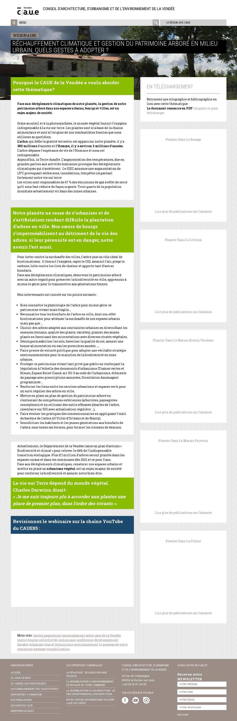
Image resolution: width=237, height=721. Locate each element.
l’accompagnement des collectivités (34, 688)
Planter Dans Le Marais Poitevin (183, 441)
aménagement (73, 635)
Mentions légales (22, 710)
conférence (84, 640)
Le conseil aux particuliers (28, 683)
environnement (86, 644)
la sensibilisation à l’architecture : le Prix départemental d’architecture (90, 692)
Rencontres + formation (26, 694)
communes (67, 640)
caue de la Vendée (107, 635)
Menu (22, 22)
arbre (90, 635)
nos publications (21, 699)
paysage (40, 649)
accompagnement (48, 635)
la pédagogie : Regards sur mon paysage (86, 674)
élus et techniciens (58, 644)
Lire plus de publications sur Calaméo (183, 211)
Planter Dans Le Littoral (183, 240)
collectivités (48, 640)
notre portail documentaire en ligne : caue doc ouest (90, 701)
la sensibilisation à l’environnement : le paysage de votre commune (90, 683)
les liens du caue (22, 705)
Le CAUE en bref (21, 677)
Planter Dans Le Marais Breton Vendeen (183, 340)
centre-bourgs (27, 640)
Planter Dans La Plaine (183, 541)
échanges (36, 644)
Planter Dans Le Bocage (183, 139)
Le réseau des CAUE (177, 22)
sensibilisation (58, 649)
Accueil (16, 672)
